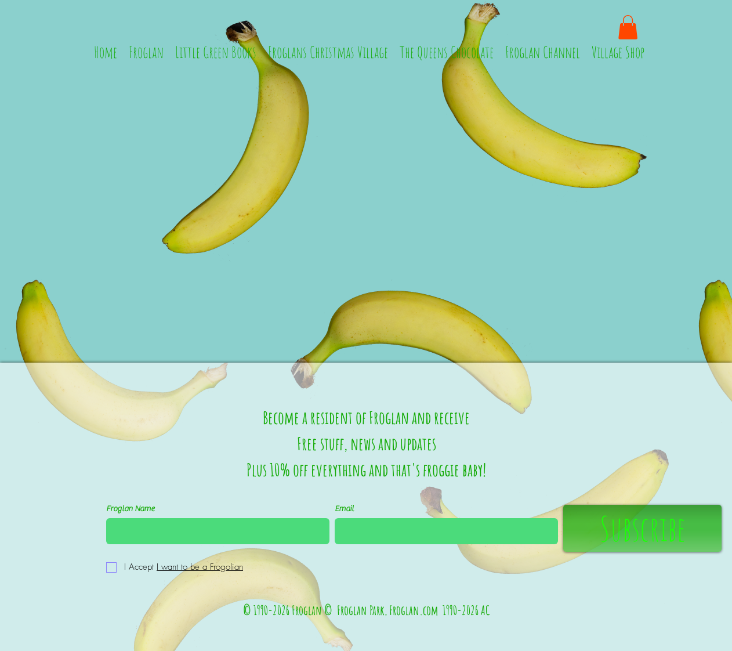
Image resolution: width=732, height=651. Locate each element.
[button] (628, 27)
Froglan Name (130, 509)
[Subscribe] (642, 528)
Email (344, 509)
